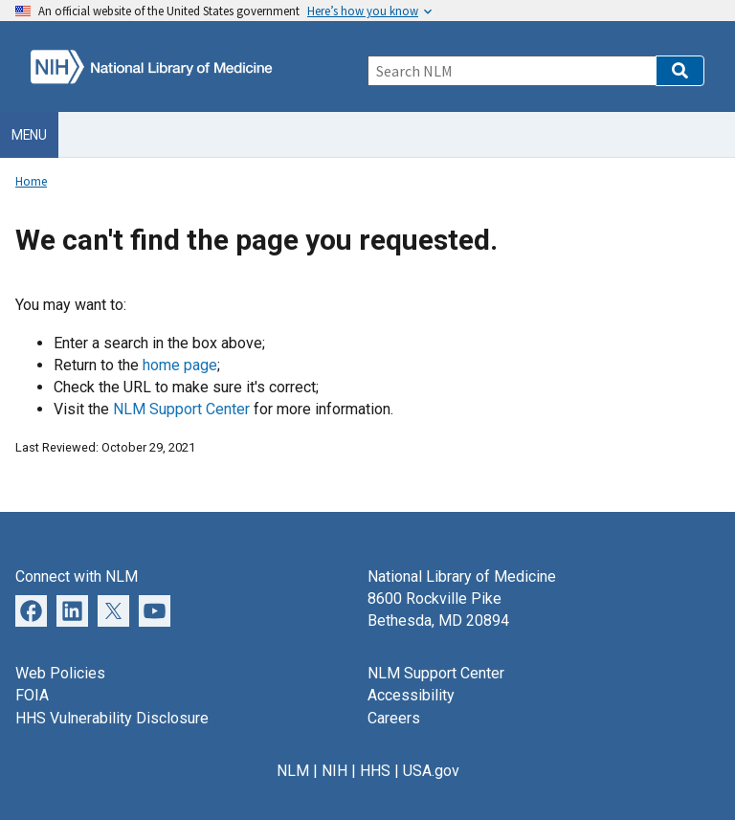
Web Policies (60, 673)
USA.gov (431, 771)
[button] (680, 70)
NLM (293, 771)
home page (180, 365)
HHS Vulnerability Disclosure (112, 718)
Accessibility (411, 695)
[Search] (512, 70)
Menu (29, 135)
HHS (375, 771)
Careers (394, 718)
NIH (334, 771)
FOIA (32, 695)
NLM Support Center (181, 409)
